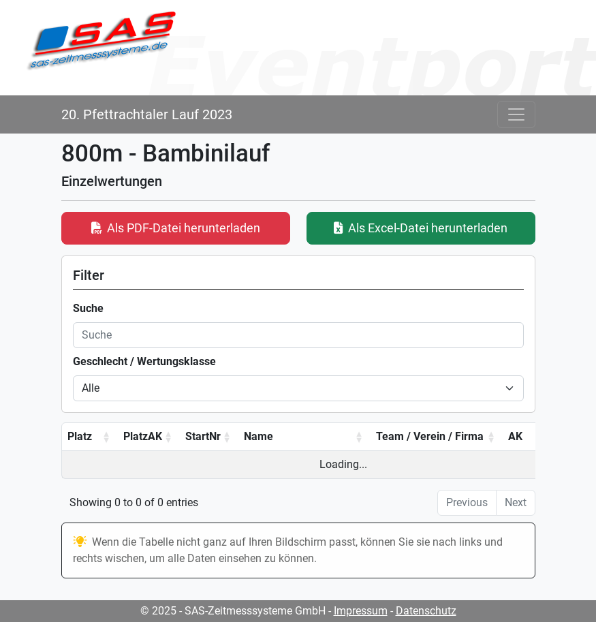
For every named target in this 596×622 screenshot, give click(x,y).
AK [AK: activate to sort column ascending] (515, 436)
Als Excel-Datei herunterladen (420, 228)
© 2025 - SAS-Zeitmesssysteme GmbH (233, 610)
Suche (88, 308)
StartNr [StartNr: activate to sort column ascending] (203, 436)
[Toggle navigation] (516, 114)
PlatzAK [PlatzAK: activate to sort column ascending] (142, 436)
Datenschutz (426, 610)
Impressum (361, 610)
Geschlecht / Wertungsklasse (144, 361)
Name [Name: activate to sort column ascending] (258, 436)
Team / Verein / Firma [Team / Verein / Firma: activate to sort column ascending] (430, 436)
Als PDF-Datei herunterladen (175, 228)
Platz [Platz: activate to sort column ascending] (79, 436)
